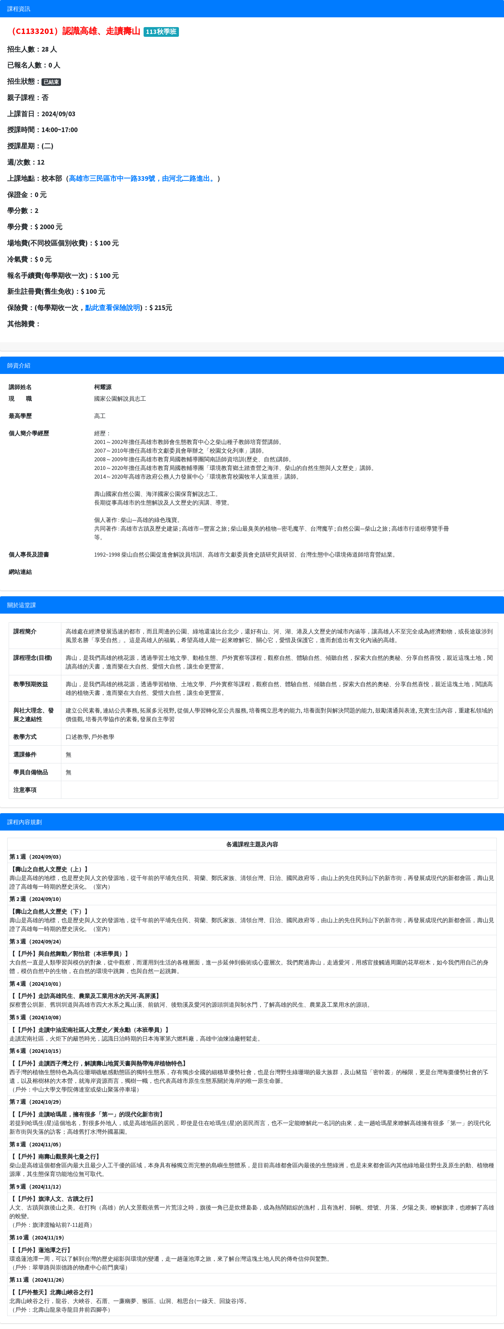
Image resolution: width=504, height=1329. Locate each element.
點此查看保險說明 (112, 307)
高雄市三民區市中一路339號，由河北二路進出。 (143, 178)
